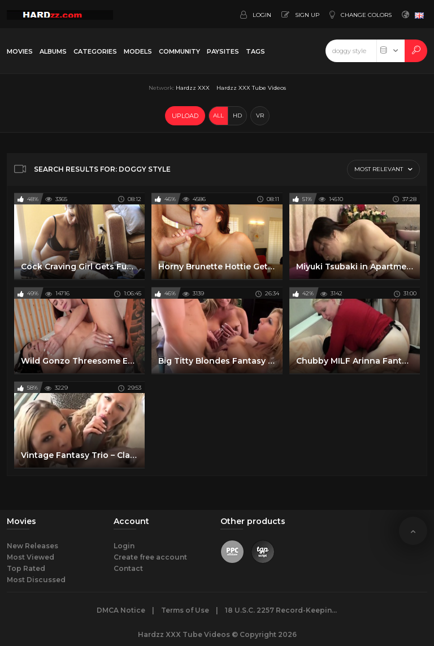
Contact (128, 568)
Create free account (150, 557)
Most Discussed (36, 579)
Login (124, 546)
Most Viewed (30, 557)
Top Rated (26, 568)
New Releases (32, 546)
